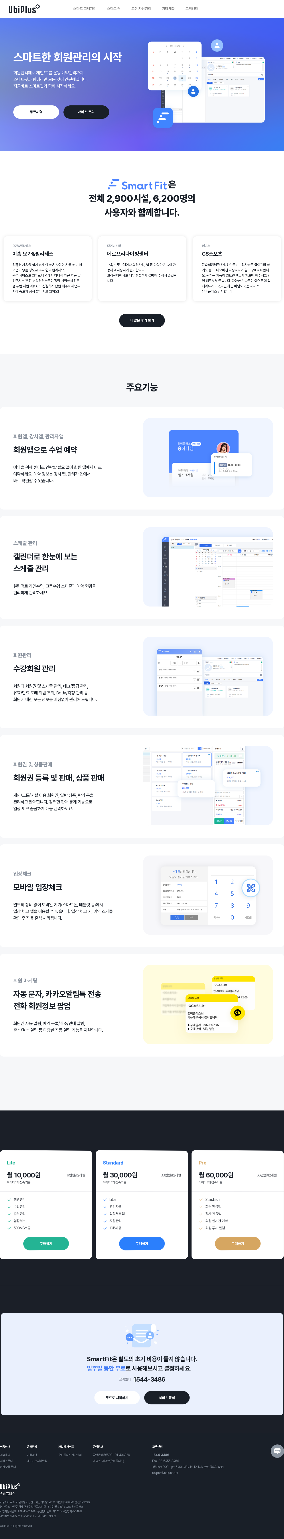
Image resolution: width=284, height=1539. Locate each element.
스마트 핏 (114, 8)
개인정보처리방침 (37, 1461)
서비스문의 (6, 1461)
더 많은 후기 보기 (142, 320)
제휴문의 (5, 1455)
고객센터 (191, 8)
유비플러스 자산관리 (70, 1455)
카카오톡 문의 (8, 1467)
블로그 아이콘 (277, 1451)
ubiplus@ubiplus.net (165, 1473)
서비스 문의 (86, 112)
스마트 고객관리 (85, 8)
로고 (24, 8)
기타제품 (168, 8)
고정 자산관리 (141, 8)
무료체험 (36, 112)
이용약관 (32, 1455)
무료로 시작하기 (112, 1403)
